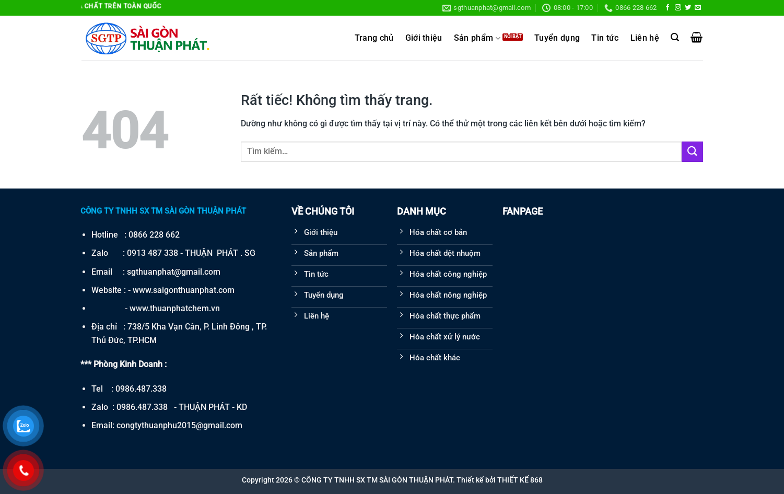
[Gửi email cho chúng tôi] (698, 7)
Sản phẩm (477, 38)
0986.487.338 (141, 389)
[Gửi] (692, 152)
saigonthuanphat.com (194, 290)
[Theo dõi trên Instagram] (678, 7)
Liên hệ (644, 38)
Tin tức (604, 38)
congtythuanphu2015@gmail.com (179, 425)
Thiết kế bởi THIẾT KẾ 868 (500, 480)
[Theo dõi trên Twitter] (688, 7)
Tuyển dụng (557, 38)
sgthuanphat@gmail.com (173, 272)
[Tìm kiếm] (675, 37)
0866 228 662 (154, 235)
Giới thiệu (423, 38)
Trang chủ (374, 38)
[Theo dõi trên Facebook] (667, 7)
